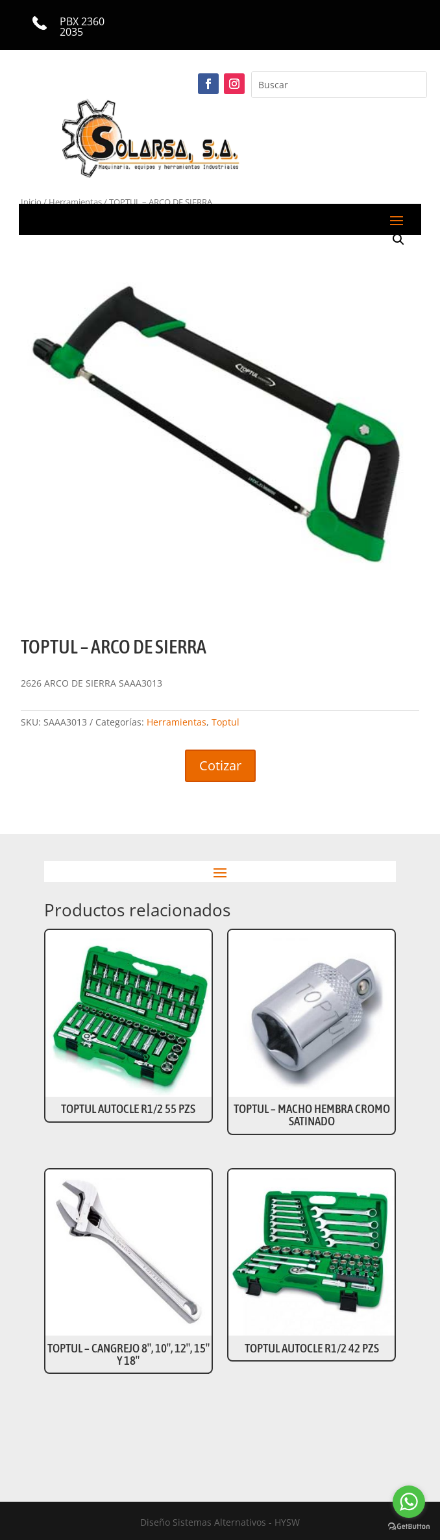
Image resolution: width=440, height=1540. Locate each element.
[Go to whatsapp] (409, 1501)
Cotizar (220, 765)
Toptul (225, 722)
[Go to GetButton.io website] (409, 1526)
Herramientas (176, 722)
